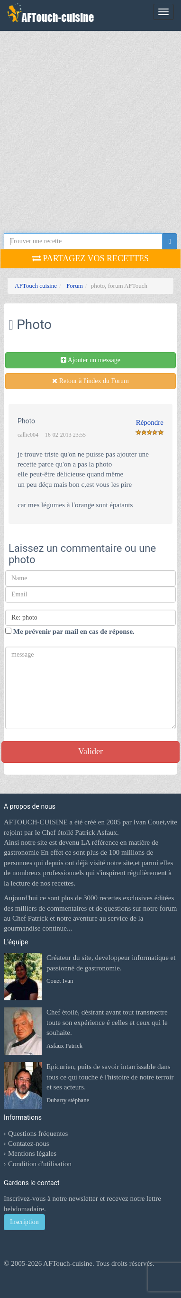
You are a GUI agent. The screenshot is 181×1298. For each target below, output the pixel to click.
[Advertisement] (89, 134)
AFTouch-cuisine (67, 1263)
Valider (90, 751)
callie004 (28, 434)
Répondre (149, 422)
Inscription (24, 1221)
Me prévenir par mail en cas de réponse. (70, 631)
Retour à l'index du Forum (90, 380)
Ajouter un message (90, 360)
